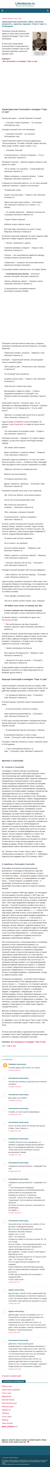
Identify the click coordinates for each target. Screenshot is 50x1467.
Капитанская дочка (9, 1403)
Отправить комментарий (11, 1376)
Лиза (41, 155)
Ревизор (5, 1420)
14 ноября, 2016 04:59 (14, 1086)
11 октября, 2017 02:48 (14, 1100)
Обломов (5, 1413)
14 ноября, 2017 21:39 (14, 1155)
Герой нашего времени (11, 1390)
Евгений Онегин (8, 1400)
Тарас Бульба (7, 1423)
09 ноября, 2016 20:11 (14, 1070)
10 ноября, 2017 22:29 (14, 1131)
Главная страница (7, 18)
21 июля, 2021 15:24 (14, 1303)
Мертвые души (8, 1406)
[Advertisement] (25, 85)
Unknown (12, 1064)
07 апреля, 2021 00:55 (14, 1212)
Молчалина (6, 620)
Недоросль (6, 1410)
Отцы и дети (7, 1417)
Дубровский (6, 1396)
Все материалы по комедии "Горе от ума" (20, 61)
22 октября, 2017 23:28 (14, 1114)
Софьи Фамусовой (16, 424)
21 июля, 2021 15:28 (14, 1332)
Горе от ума (17, 18)
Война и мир (7, 1386)
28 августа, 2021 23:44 (14, 1369)
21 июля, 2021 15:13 (14, 1282)
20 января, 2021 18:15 (14, 1171)
